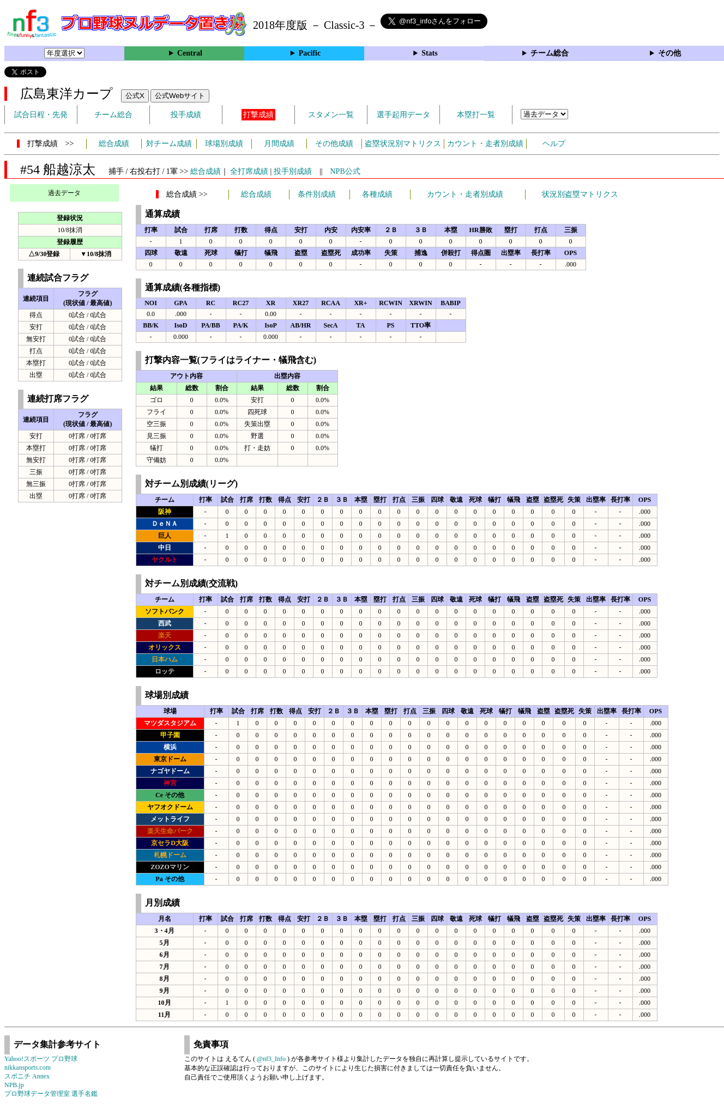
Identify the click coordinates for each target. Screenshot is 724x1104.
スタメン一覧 (331, 115)
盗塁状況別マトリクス (403, 143)
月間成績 (279, 143)
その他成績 (334, 143)
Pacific (310, 53)
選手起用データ (403, 115)
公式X (134, 96)
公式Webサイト (180, 96)
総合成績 (114, 143)
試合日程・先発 (41, 115)
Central (189, 53)
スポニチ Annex (27, 1076)
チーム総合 (549, 53)
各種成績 (377, 194)
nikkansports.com (27, 1067)
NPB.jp (14, 1085)
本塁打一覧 (476, 115)
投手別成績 (293, 171)
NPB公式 (345, 171)
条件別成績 (317, 194)
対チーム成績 (169, 143)
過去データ (64, 193)
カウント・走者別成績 (485, 143)
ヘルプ (553, 143)
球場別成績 (224, 143)
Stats (429, 53)
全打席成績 (249, 171)
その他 (669, 53)
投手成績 (186, 115)
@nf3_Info (271, 1059)
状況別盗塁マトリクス (580, 194)
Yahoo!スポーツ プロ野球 (40, 1059)
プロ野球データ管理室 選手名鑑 (51, 1093)
